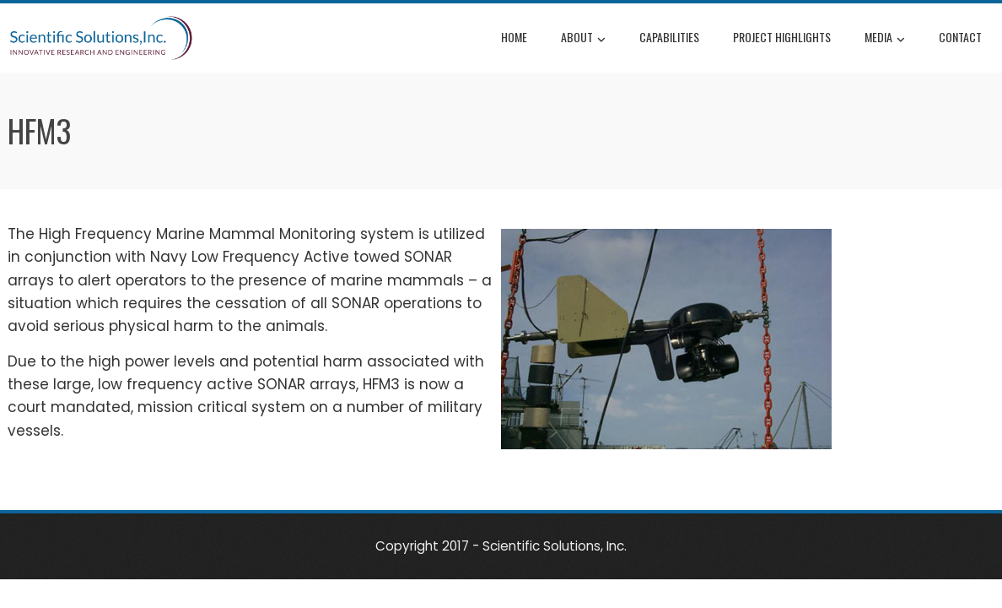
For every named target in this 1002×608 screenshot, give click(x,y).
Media (885, 39)
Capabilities (669, 37)
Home (514, 37)
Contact (960, 37)
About (583, 39)
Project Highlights (782, 37)
